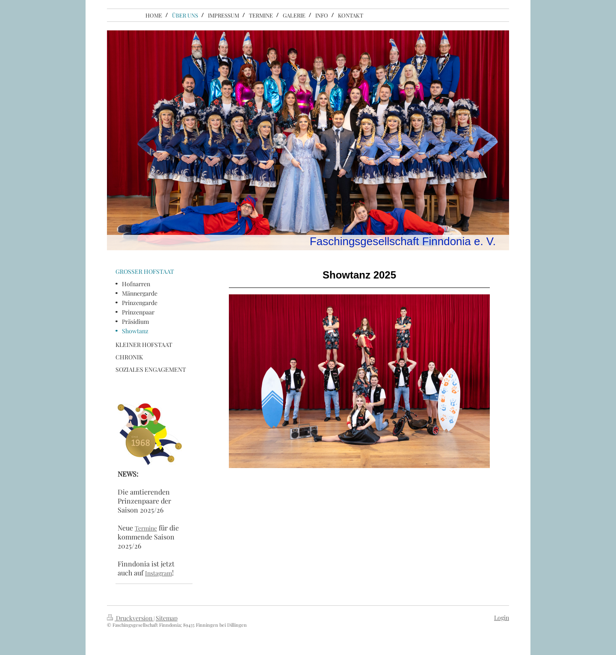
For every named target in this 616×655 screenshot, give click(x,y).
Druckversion (130, 618)
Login (501, 618)
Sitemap (167, 618)
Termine (146, 528)
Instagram (158, 573)
